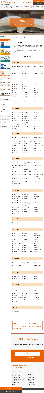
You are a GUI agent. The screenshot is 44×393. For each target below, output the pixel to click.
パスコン (26, 235)
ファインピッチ (27, 243)
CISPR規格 (26, 94)
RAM (35, 101)
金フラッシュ (26, 145)
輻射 (25, 245)
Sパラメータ (16, 126)
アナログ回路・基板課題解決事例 (26, 7)
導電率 (25, 211)
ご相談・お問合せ (39, 3)
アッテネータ (16, 114)
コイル (35, 148)
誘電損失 (36, 276)
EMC (35, 81)
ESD (15, 81)
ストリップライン (17, 178)
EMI (14, 118)
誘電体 (15, 278)
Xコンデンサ (26, 126)
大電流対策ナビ (31, 379)
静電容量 (26, 181)
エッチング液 (36, 126)
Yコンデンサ (16, 311)
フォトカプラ (36, 243)
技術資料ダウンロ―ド (4, 39)
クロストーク (16, 148)
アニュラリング (27, 114)
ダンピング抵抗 (17, 196)
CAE (35, 90)
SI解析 (15, 86)
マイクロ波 (36, 262)
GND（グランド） (17, 92)
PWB (25, 73)
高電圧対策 (3, 106)
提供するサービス (18, 7)
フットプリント (17, 247)
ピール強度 (16, 241)
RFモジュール (17, 77)
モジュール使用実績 (15, 382)
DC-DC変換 (36, 196)
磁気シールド (26, 165)
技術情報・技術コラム (16, 380)
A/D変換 (35, 84)
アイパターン (26, 112)
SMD (35, 124)
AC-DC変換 (16, 124)
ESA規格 (36, 116)
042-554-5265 (29, 2)
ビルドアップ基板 (17, 243)
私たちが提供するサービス (17, 377)
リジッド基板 (36, 295)
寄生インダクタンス (38, 141)
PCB (15, 73)
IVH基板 (35, 112)
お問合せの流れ (31, 382)
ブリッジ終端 (16, 249)
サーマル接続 (36, 162)
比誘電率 (26, 241)
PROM (15, 98)
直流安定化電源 (27, 196)
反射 (15, 239)
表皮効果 (36, 241)
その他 (2, 111)
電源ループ (36, 207)
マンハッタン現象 (17, 265)
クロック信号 (26, 148)
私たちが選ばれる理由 (6, 7)
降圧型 (15, 150)
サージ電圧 (16, 162)
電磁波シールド (27, 209)
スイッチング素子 (17, 174)
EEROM (35, 79)
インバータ (16, 120)
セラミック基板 (37, 181)
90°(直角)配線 (37, 143)
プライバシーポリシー (32, 384)
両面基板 (15, 299)
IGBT (15, 79)
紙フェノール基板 (17, 141)
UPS (25, 101)
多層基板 (36, 194)
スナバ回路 (26, 178)
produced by (10, 3)
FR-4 (35, 86)
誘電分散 (26, 278)
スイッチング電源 (27, 174)
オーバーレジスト (37, 128)
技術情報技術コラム (32, 7)
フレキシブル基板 (37, 249)
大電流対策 (3, 104)
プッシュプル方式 (37, 245)
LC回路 (15, 128)
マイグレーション (17, 262)
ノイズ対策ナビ (31, 375)
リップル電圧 (36, 297)
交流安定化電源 (27, 150)
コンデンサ (26, 152)
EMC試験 (16, 84)
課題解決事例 (5, 99)
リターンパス (26, 297)
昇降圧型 (15, 171)
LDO (25, 88)
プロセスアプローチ (28, 251)
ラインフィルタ (27, 295)
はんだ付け (36, 239)
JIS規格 (15, 94)
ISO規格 (35, 77)
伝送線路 (36, 209)
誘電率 (35, 278)
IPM (24, 79)
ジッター (15, 169)
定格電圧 (26, 198)
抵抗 (35, 198)
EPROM (25, 84)
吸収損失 (26, 143)
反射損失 (26, 239)
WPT (35, 94)
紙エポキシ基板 (27, 137)
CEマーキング (27, 90)
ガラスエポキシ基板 (28, 141)
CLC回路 (26, 92)
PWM (35, 96)
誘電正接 (26, 276)
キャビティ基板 (17, 143)
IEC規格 (25, 77)
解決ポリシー (11, 7)
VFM (25, 98)
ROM (15, 103)
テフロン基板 (16, 207)
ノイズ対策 (3, 109)
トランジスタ (36, 211)
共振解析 (15, 145)
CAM (15, 90)
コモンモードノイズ (18, 152)
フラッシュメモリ (37, 247)
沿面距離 (26, 233)
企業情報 (5, 122)
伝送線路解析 (16, 211)
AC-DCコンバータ (37, 120)
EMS (25, 118)
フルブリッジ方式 (27, 249)
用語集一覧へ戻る (27, 56)
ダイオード (16, 194)
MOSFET (36, 69)
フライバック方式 (27, 247)
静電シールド (16, 181)
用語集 (17, 37)
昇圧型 (35, 169)
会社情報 (42, 7)
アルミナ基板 (16, 116)
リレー (25, 299)
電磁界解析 (16, 209)
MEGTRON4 (36, 98)
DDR (15, 96)
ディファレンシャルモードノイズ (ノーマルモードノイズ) (27, 204)
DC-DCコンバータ (17, 202)
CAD (35, 88)
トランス (15, 213)
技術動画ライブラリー (37, 7)
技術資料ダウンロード (32, 374)
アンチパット (26, 116)
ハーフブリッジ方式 (18, 235)
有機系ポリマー (17, 276)
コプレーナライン (37, 150)
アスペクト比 (36, 114)
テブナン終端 (36, 202)
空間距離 (36, 233)
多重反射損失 (26, 194)
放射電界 (36, 251)
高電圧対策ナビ (31, 377)
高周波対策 (3, 102)
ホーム (1, 7)
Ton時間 (25, 96)
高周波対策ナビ (31, 380)
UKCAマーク (16, 101)
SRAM (25, 86)
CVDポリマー (37, 92)
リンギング (36, 299)
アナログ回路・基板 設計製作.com (20, 365)
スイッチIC (36, 171)
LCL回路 (15, 88)
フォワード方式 (17, 245)
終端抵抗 (26, 169)
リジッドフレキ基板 (18, 297)
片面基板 (15, 137)
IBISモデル (16, 69)
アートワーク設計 (17, 112)
